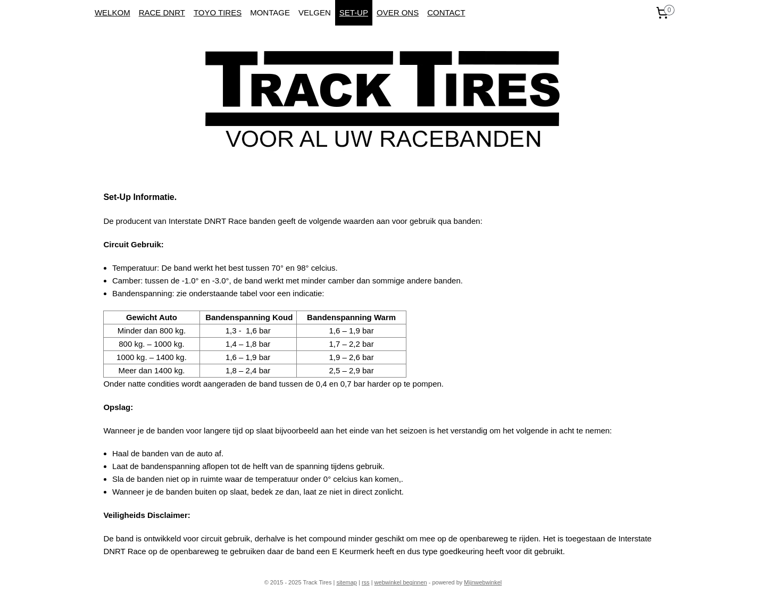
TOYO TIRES (218, 12)
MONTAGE (270, 12)
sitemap (346, 582)
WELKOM (112, 12)
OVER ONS (398, 12)
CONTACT (446, 12)
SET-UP (353, 12)
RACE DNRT (162, 12)
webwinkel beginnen (400, 582)
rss (366, 582)
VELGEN (314, 12)
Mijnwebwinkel (483, 582)
